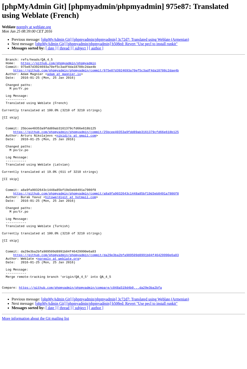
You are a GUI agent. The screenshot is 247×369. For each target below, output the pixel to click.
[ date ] (51, 48)
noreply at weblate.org (33, 27)
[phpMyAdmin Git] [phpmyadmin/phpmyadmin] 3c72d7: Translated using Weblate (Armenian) (115, 39)
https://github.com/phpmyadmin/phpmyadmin (58, 64)
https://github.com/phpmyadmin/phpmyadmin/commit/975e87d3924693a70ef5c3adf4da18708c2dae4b (96, 73)
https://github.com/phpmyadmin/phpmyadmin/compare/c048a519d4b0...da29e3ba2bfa (90, 334)
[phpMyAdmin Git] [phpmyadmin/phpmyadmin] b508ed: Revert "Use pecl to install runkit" (106, 44)
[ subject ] (80, 48)
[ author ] (96, 48)
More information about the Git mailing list (35, 365)
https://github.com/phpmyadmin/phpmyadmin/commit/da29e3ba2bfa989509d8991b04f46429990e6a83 (96, 294)
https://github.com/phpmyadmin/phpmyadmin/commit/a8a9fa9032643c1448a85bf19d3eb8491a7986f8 (96, 221)
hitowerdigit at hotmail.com (70, 225)
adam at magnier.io (64, 77)
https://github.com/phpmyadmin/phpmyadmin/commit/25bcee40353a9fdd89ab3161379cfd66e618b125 (96, 147)
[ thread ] (64, 48)
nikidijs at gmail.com (76, 151)
